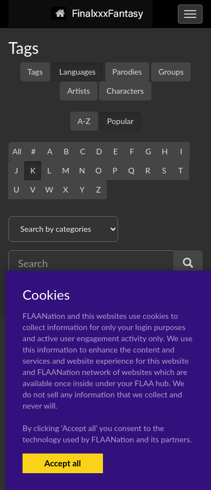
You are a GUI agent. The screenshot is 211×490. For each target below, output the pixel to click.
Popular (120, 121)
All (16, 151)
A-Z (84, 121)
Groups (171, 71)
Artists (78, 90)
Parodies (127, 71)
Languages (77, 71)
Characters (124, 90)
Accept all (62, 463)
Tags (35, 71)
